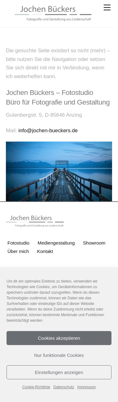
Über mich (18, 251)
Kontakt (45, 251)
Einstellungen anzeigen (59, 372)
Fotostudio (18, 242)
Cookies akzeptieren (59, 338)
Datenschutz (64, 387)
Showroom (94, 242)
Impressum (86, 387)
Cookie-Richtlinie (36, 387)
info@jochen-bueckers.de (47, 130)
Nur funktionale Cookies (59, 355)
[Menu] (106, 8)
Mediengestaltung (56, 242)
